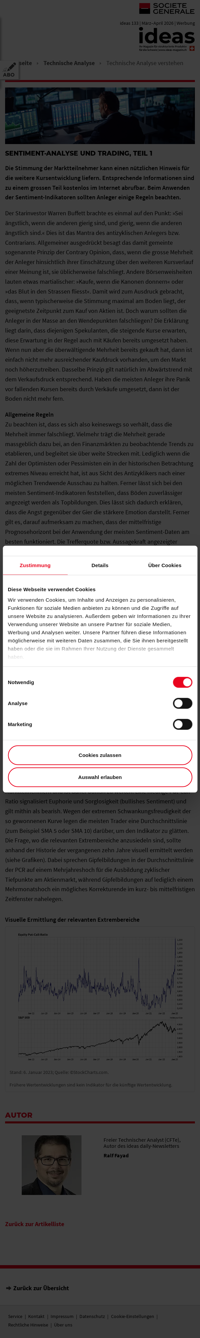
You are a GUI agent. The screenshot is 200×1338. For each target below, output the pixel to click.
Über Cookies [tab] (165, 565)
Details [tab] (100, 565)
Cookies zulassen (100, 755)
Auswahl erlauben (100, 777)
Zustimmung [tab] (35, 565)
